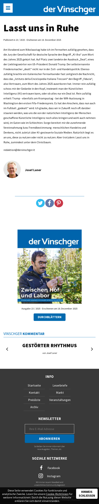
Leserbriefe (60, 385)
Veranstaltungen (60, 400)
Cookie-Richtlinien (57, 494)
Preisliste (34, 400)
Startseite (34, 385)
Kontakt (34, 393)
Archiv (34, 407)
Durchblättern (49, 317)
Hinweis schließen (87, 494)
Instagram (49, 476)
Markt (60, 393)
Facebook (49, 468)
